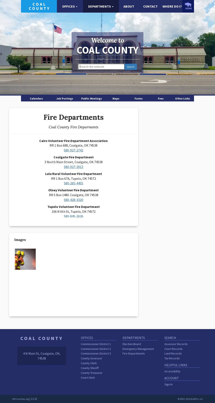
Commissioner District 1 (96, 344)
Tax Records (172, 358)
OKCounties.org (20, 399)
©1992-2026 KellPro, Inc (190, 399)
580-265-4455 (73, 183)
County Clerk (89, 363)
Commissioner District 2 (96, 349)
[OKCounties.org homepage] (188, 6)
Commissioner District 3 (96, 353)
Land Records (173, 353)
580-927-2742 (73, 150)
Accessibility (172, 371)
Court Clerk (88, 377)
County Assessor (91, 358)
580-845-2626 (73, 216)
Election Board (132, 344)
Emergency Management (138, 349)
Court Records (173, 349)
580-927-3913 (73, 167)
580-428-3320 (73, 200)
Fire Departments (134, 353)
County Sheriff (89, 368)
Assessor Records (176, 344)
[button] (70, 6)
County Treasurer (91, 373)
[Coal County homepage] (39, 6)
